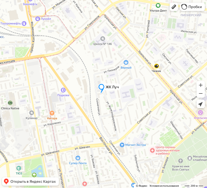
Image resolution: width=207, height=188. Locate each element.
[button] (174, 7)
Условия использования (164, 185)
